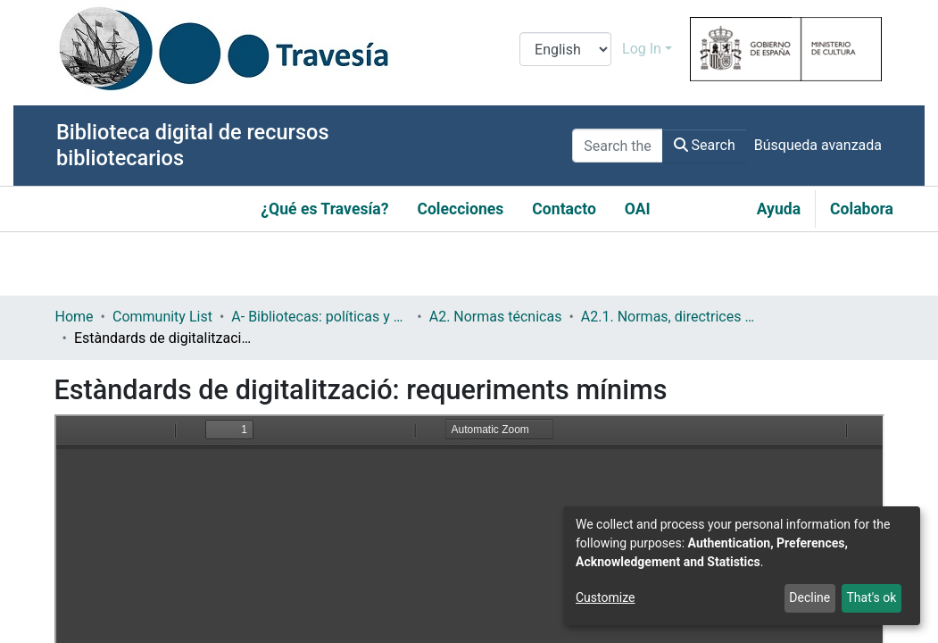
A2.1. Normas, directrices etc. (670, 316)
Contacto (564, 209)
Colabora (861, 209)
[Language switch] (565, 49)
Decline (809, 597)
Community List (162, 316)
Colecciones (460, 209)
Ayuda (779, 209)
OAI (638, 209)
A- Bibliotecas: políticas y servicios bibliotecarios (320, 316)
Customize (605, 597)
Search (704, 145)
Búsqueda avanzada (818, 145)
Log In (641, 48)
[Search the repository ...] (617, 146)
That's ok (871, 597)
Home (74, 316)
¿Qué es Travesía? (324, 209)
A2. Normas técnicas (495, 316)
